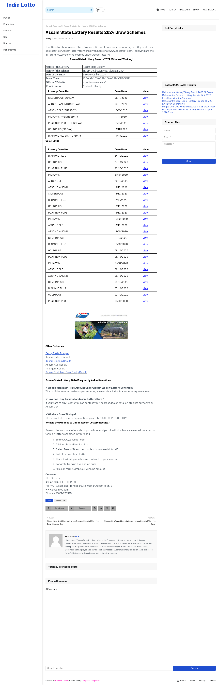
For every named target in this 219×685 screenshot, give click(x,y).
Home (160, 9)
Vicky (49, 38)
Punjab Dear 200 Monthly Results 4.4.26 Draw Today (188, 106)
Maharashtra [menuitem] (9, 49)
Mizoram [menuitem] (7, 30)
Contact (212, 680)
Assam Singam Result (58, 360)
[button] (100, 10)
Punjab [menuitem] (6, 17)
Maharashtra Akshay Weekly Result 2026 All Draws (187, 92)
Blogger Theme (61, 680)
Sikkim (196, 9)
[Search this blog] (109, 668)
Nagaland (184, 9)
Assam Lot (57, 26)
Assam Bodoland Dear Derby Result (66, 372)
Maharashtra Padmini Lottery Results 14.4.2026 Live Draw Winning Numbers (186, 96)
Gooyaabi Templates (91, 680)
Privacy (202, 680)
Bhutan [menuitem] (7, 43)
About (192, 680)
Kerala (172, 9)
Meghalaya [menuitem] (8, 24)
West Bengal (209, 9)
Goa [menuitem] (5, 36)
